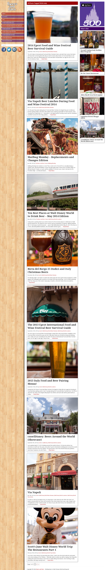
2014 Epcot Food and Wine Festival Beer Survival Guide (49, 47)
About (4, 13)
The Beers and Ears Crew (41, 163)
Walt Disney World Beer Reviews (50, 51)
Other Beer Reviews (7, 37)
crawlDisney (45, 442)
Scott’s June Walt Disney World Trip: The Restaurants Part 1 (50, 548)
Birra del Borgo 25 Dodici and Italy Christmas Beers (49, 270)
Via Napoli (34, 492)
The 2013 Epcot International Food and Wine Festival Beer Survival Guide (52, 326)
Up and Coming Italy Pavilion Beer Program (91, 51)
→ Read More (43, 59)
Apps (3, 19)
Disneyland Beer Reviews (8, 34)
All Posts (4, 16)
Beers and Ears (40, 569)
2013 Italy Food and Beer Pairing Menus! (48, 382)
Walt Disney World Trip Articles (49, 553)
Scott (40, 51)
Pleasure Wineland (7, 40)
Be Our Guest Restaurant (90, 73)
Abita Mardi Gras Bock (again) (91, 95)
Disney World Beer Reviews (9, 31)
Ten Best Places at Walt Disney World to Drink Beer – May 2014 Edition (51, 214)
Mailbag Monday (52, 163)
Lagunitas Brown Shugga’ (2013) (90, 117)
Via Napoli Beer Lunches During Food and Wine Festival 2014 (51, 102)
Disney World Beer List (8, 22)
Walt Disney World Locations (55, 219)
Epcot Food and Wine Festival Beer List (12, 25)
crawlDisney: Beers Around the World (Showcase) (51, 438)
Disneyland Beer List (7, 28)
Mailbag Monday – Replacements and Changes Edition (51, 158)
